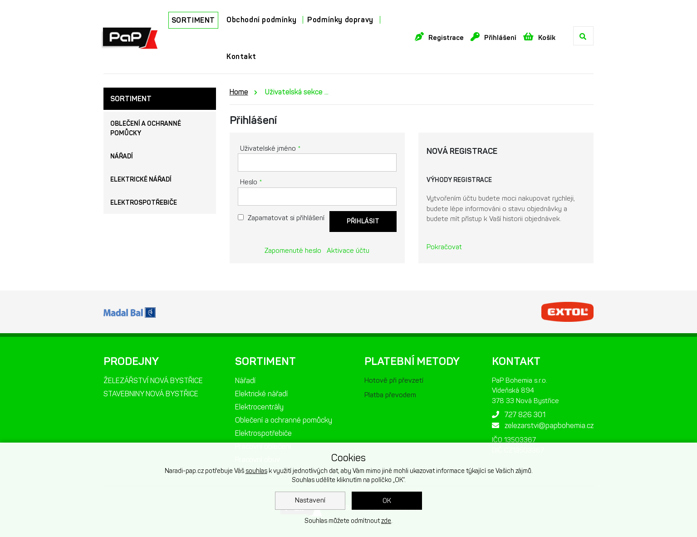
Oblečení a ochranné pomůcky (145, 128)
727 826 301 (518, 414)
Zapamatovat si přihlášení (286, 218)
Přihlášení (493, 37)
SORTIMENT (193, 20)
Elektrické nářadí (141, 179)
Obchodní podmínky (261, 19)
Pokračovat (444, 247)
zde (386, 521)
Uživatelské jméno (270, 148)
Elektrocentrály (259, 407)
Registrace (439, 37)
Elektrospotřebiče (143, 203)
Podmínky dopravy (340, 19)
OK (387, 501)
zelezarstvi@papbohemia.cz (543, 425)
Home (239, 92)
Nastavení (310, 500)
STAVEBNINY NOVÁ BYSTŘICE (150, 393)
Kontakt (241, 56)
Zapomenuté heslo (293, 250)
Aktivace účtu (348, 250)
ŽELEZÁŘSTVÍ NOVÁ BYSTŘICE (153, 380)
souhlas (256, 471)
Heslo (251, 182)
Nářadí (121, 156)
